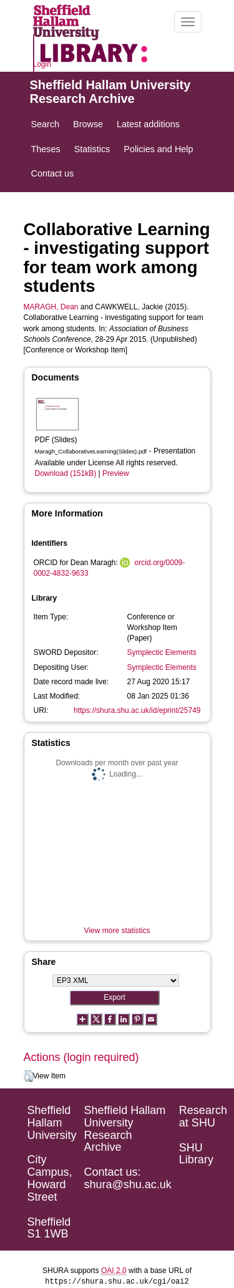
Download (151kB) (66, 473)
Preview (115, 473)
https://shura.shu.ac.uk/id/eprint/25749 (137, 710)
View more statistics (117, 930)
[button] (28, 1076)
